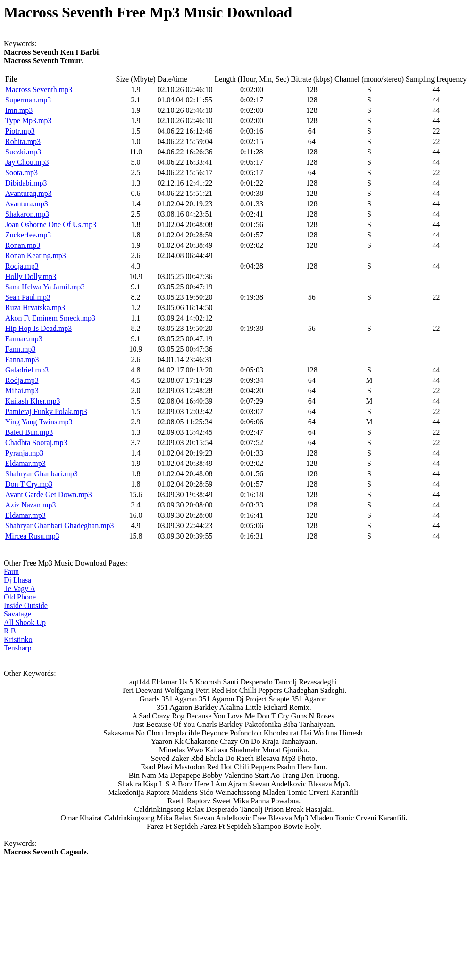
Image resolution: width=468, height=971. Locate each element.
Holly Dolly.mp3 (30, 276)
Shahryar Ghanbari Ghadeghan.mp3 (59, 526)
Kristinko (18, 639)
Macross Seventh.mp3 (38, 89)
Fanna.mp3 (22, 359)
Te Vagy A (19, 588)
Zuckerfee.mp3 (28, 235)
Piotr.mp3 (20, 131)
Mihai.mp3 (22, 391)
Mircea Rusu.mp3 (32, 536)
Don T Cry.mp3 (28, 484)
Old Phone (20, 597)
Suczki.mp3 (23, 152)
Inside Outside (26, 605)
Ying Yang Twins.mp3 (39, 422)
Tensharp (17, 648)
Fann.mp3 (20, 349)
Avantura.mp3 (26, 204)
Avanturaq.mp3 (28, 193)
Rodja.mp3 (22, 266)
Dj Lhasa (17, 580)
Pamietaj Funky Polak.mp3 (46, 411)
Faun (11, 571)
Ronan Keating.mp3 (35, 256)
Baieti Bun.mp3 (29, 432)
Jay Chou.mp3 (27, 162)
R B (10, 631)
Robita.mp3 (23, 141)
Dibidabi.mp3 (26, 183)
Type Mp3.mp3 (28, 121)
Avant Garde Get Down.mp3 (48, 494)
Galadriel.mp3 (27, 370)
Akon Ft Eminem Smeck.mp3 (50, 318)
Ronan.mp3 (22, 245)
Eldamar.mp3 (25, 463)
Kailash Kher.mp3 (32, 401)
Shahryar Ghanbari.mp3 (41, 474)
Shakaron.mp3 (27, 214)
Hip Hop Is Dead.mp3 (38, 328)
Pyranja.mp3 (24, 453)
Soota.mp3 (21, 173)
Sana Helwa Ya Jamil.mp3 (44, 287)
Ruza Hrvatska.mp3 (35, 308)
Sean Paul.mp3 (27, 297)
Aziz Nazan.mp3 (30, 505)
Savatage (17, 614)
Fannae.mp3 (23, 339)
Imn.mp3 (19, 110)
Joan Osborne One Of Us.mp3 (50, 224)
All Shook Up (25, 622)
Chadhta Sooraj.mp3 (36, 443)
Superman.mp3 (28, 100)
